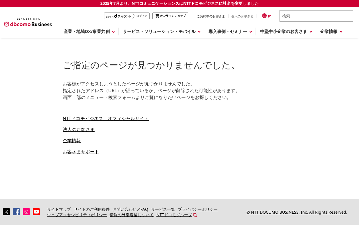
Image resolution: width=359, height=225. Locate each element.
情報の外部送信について (132, 214)
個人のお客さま (242, 16)
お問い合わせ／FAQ (130, 209)
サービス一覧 (163, 209)
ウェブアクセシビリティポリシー (77, 214)
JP (266, 15)
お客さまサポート (81, 151)
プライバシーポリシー (198, 209)
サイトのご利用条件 (92, 209)
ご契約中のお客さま (211, 16)
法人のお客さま (79, 129)
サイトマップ (59, 209)
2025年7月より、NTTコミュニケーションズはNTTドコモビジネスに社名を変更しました (179, 3)
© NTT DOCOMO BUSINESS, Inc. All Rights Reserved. (296, 212)
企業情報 (72, 140)
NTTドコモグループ (174, 214)
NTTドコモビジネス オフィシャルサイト (106, 118)
